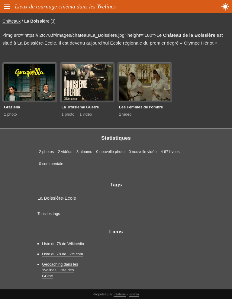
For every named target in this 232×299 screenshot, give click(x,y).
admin (134, 294)
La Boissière (37, 21)
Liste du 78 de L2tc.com (62, 254)
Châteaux (11, 21)
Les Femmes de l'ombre (141, 107)
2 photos (46, 151)
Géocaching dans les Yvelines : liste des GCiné (60, 270)
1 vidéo (85, 114)
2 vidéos (65, 151)
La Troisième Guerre (80, 107)
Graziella (12, 107)
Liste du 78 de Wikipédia (63, 243)
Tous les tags (48, 213)
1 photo (10, 114)
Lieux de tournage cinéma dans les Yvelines (65, 6)
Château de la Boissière (189, 35)
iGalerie (120, 294)
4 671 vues (170, 151)
